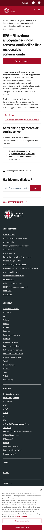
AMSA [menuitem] (5, 408)
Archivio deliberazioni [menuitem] (11, 272)
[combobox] (18, 188)
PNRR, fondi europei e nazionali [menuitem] (15, 287)
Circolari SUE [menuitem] (8, 279)
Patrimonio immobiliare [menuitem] (12, 349)
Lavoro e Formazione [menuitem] (11, 334)
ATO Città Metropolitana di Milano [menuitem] (16, 423)
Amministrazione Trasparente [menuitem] (15, 238)
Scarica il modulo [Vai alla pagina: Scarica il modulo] (22, 61)
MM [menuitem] (4, 420)
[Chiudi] (41, 489)
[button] (26, 3)
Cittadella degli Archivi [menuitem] (12, 260)
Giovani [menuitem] (6, 327)
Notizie (6, 472)
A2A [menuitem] (5, 416)
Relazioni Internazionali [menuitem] (12, 283)
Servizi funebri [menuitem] (9, 364)
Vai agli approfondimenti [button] (15, 201)
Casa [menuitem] (5, 316)
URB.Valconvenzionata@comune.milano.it (22, 119)
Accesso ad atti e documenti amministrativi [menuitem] (20, 268)
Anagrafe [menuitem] (7, 312)
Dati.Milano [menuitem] (7, 294)
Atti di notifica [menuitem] (9, 253)
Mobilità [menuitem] (6, 338)
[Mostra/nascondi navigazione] (38, 10)
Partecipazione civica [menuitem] (11, 346)
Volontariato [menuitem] (8, 379)
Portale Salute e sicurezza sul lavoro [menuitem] (17, 431)
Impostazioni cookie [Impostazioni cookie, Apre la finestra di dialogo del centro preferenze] (22, 521)
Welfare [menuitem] (6, 368)
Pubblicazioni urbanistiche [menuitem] (13, 275)
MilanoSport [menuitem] (8, 438)
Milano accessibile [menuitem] (10, 342)
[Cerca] (35, 188)
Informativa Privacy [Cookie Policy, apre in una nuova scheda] (21, 516)
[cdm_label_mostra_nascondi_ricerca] (34, 10)
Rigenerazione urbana (27, 20)
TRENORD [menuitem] (7, 427)
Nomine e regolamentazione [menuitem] (14, 264)
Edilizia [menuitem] (6, 323)
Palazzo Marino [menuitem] (9, 234)
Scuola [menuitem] (6, 361)
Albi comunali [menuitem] (8, 249)
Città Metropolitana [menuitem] (11, 397)
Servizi (13, 20)
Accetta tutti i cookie (22, 527)
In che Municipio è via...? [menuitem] (12, 450)
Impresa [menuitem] (6, 331)
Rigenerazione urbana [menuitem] (12, 357)
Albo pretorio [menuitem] (8, 242)
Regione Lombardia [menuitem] (11, 394)
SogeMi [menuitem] (6, 442)
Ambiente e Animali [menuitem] (11, 308)
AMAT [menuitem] (5, 412)
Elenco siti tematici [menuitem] (11, 446)
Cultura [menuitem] (6, 319)
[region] (22, 509)
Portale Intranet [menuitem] (9, 453)
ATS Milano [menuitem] (7, 401)
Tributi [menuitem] (5, 376)
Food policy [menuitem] (7, 290)
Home (5, 20)
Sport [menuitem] (5, 372)
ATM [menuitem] (5, 405)
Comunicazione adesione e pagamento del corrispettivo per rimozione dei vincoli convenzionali (22, 153)
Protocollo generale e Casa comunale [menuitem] (18, 257)
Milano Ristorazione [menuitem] (11, 435)
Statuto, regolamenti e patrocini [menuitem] (16, 245)
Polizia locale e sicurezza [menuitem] (13, 353)
